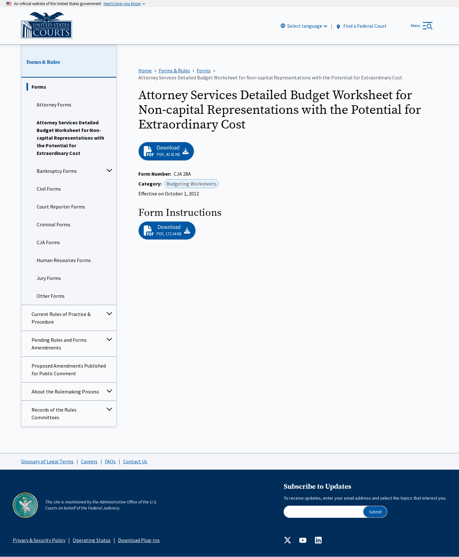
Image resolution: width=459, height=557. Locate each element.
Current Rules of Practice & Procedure (61, 318)
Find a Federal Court (361, 26)
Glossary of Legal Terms (47, 461)
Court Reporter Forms (61, 207)
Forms (39, 87)
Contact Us (135, 461)
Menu (415, 25)
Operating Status (92, 540)
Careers (89, 461)
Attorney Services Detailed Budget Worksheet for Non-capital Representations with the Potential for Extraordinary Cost (70, 138)
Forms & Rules (43, 62)
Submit (375, 512)
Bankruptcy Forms (57, 171)
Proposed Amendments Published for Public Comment (69, 370)
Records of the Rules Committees (54, 414)
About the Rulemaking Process (65, 392)
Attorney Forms (54, 105)
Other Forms (51, 296)
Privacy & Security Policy (39, 540)
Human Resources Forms (64, 260)
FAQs (110, 461)
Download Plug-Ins (139, 540)
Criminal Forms (53, 225)
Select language (304, 26)
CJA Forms (48, 242)
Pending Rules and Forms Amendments (59, 344)
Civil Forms (49, 189)
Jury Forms (49, 278)
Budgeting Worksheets (191, 183)
